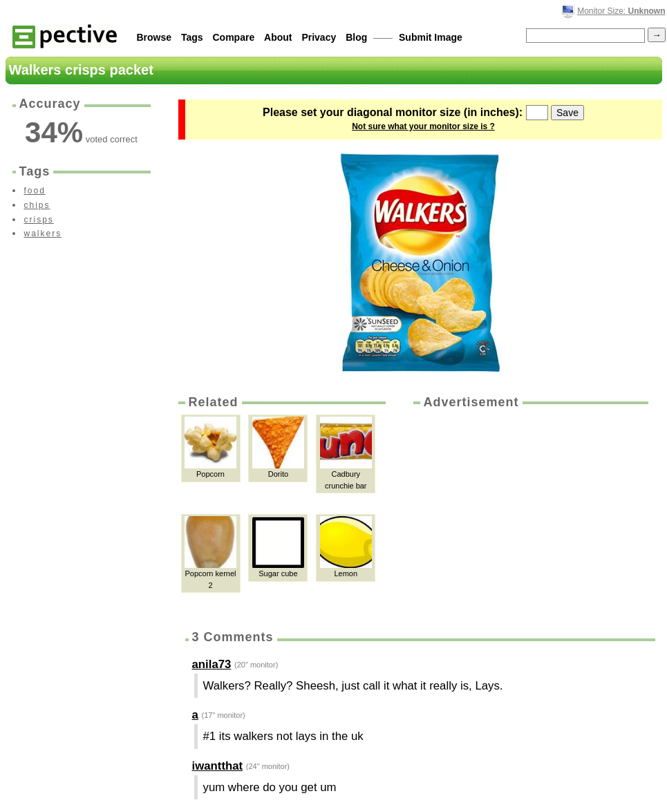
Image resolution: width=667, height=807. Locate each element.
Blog (356, 37)
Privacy (318, 37)
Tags (192, 37)
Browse (154, 37)
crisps (39, 220)
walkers (43, 233)
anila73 (212, 664)
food (35, 191)
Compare (234, 37)
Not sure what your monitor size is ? (423, 126)
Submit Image (430, 37)
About (278, 37)
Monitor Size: (621, 11)
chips (37, 205)
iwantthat (217, 765)
